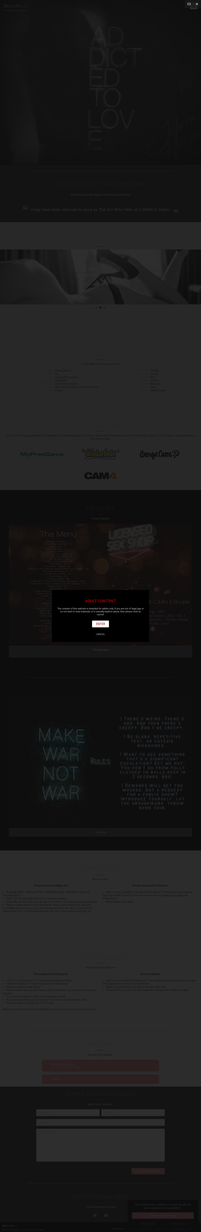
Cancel (100, 634)
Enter (100, 624)
